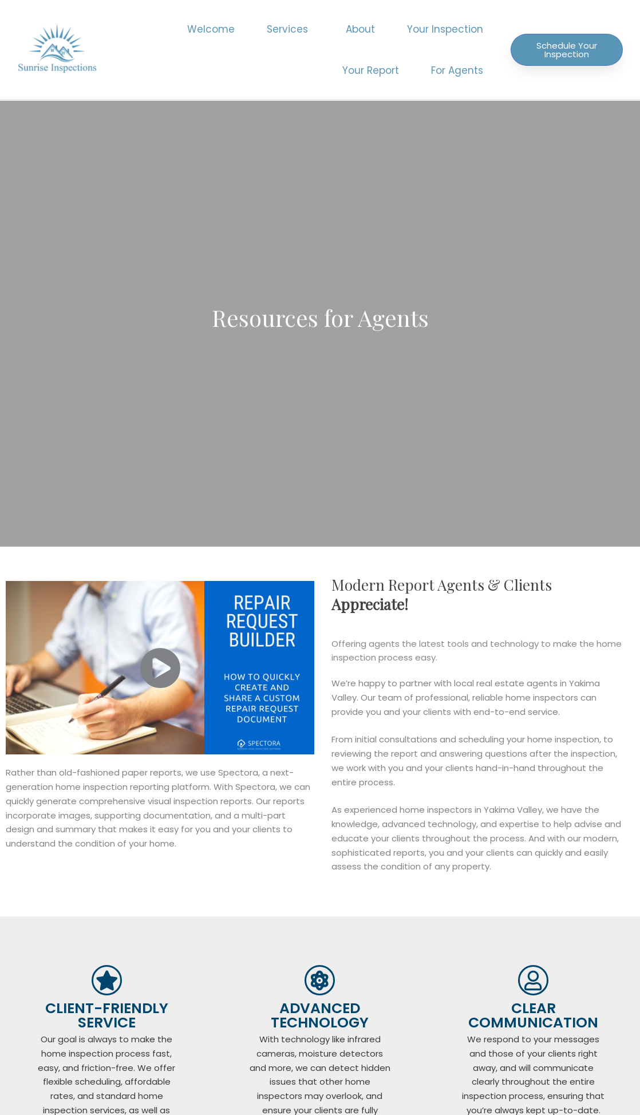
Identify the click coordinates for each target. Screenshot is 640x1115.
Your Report (370, 70)
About (360, 29)
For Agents (457, 70)
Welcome (211, 29)
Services (290, 29)
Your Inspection (445, 29)
